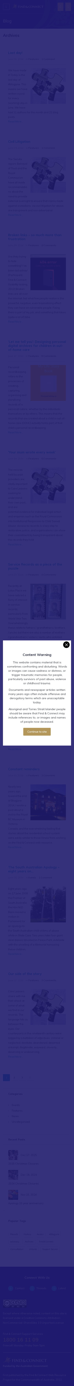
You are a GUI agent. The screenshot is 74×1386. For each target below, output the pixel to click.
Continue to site (37, 728)
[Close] (66, 641)
